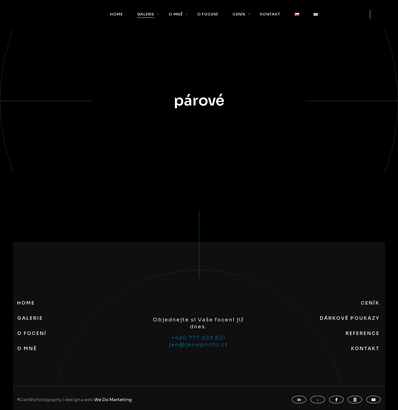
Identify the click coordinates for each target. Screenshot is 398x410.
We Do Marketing (113, 399)
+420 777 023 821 (198, 338)
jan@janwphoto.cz (198, 345)
